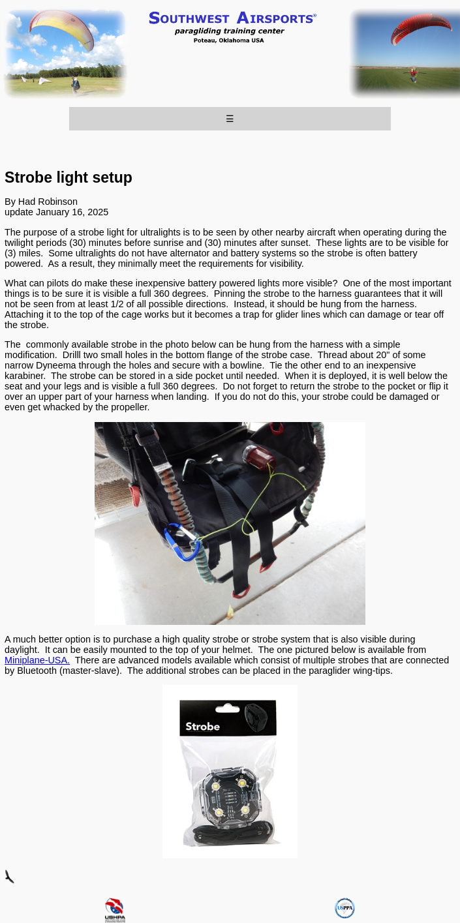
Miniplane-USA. (37, 660)
